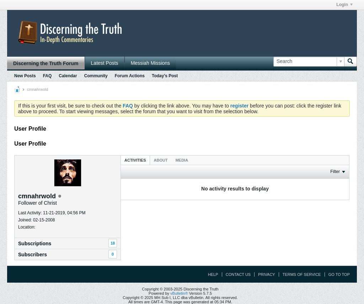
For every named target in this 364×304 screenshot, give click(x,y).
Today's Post (165, 75)
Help (213, 274)
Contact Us (238, 274)
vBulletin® (179, 293)
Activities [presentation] (135, 160)
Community (96, 75)
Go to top (339, 274)
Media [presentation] (182, 160)
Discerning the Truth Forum (46, 63)
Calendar (68, 75)
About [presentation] (161, 160)
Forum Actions (130, 75)
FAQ (47, 75)
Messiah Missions (150, 63)
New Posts (25, 75)
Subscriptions (34, 243)
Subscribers (32, 254)
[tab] (135, 160)
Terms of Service (302, 274)
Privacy (266, 274)
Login (344, 4)
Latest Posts (104, 63)
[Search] (308, 62)
